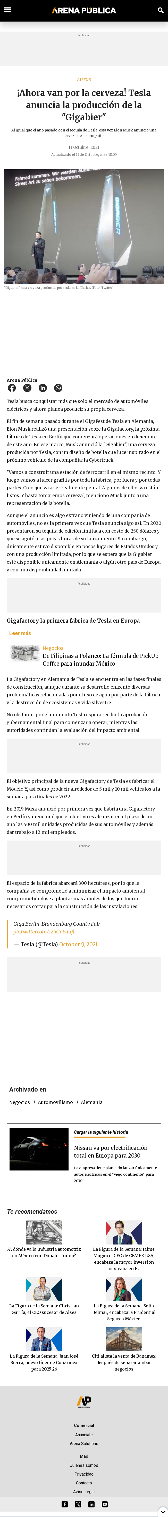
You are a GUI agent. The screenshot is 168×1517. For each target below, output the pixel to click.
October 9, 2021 (78, 944)
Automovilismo (55, 1102)
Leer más (20, 633)
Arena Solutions (84, 1443)
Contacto (84, 1483)
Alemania (92, 1102)
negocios (19, 1102)
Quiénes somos (84, 1465)
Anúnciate (84, 1434)
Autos (84, 79)
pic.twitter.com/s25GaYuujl (43, 931)
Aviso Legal (84, 1491)
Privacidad (84, 1474)
